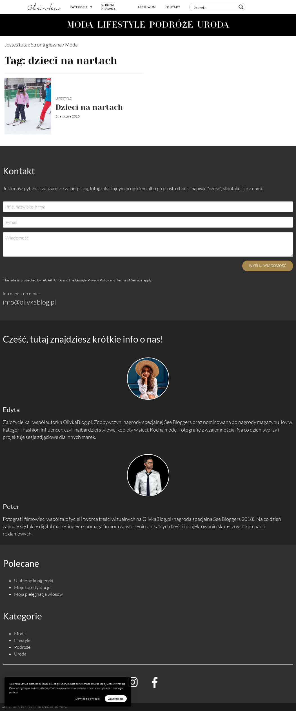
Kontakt (172, 7)
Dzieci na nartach (89, 107)
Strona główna (108, 7)
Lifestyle (63, 98)
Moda (20, 633)
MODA (80, 25)
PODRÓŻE (171, 25)
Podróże (22, 647)
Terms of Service (129, 280)
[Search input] (215, 7)
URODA (213, 25)
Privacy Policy (98, 280)
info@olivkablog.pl (29, 302)
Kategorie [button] (81, 7)
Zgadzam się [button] (115, 698)
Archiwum (146, 7)
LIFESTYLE (121, 25)
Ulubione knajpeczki (33, 580)
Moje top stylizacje (32, 587)
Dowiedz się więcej (87, 698)
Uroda (20, 654)
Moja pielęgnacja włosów (38, 594)
